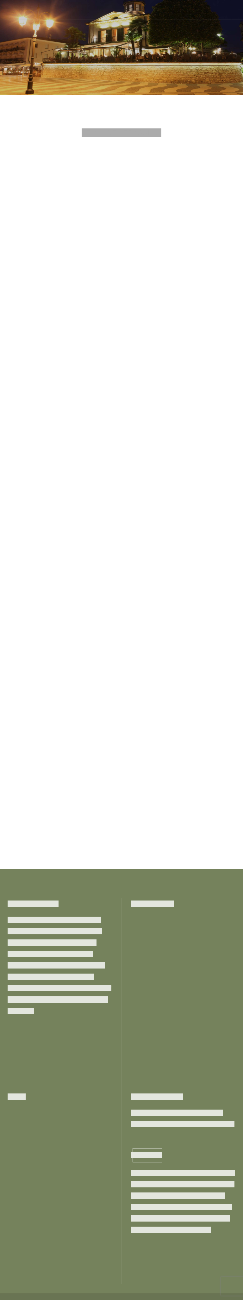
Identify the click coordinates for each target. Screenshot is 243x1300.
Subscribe (147, 1154)
